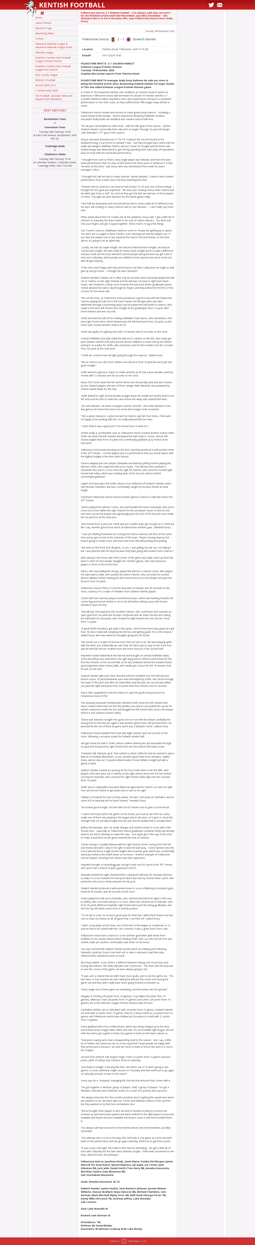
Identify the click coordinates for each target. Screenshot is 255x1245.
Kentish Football (72, 4)
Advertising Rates (44, 33)
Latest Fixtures (43, 22)
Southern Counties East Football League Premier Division (53, 59)
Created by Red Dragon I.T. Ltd (127, 1241)
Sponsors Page (43, 28)
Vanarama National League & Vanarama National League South (53, 45)
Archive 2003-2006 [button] (46, 91)
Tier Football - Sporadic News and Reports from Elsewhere (53, 97)
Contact (39, 38)
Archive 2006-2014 (45, 85)
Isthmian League (44, 52)
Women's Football (45, 80)
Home (38, 17)
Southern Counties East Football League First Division (53, 68)
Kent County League (46, 74)
